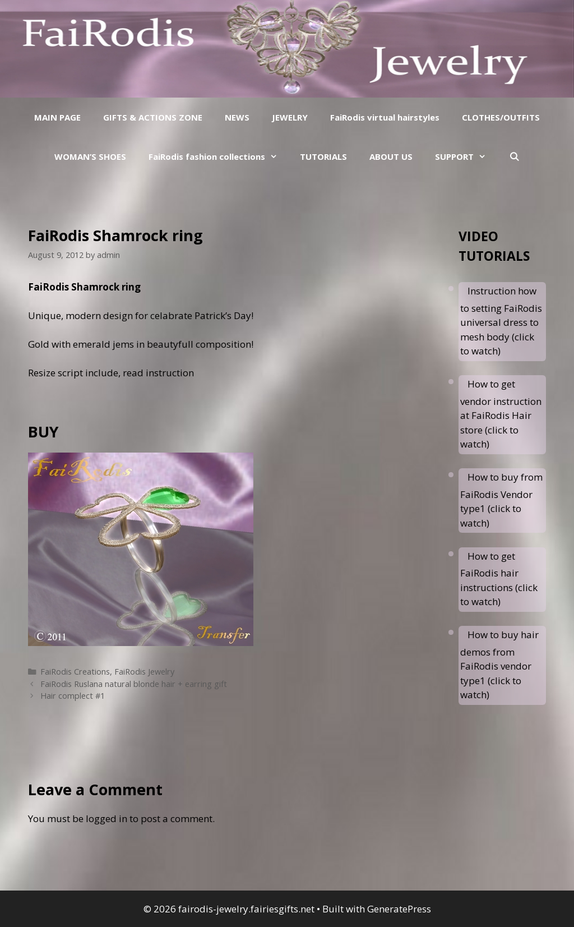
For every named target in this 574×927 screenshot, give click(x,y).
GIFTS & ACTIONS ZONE (152, 117)
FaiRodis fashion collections (219, 156)
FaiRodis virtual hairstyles (384, 117)
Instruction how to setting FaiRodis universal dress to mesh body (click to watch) (501, 320)
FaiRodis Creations (75, 671)
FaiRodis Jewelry (144, 671)
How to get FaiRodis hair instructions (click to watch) (499, 579)
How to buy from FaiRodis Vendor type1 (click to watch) (501, 500)
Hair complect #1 (72, 695)
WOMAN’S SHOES (90, 156)
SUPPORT (466, 156)
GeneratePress (399, 908)
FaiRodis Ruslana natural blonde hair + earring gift (133, 684)
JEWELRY (290, 117)
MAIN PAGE (57, 117)
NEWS (237, 117)
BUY (43, 431)
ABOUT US (391, 156)
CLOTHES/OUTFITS (501, 117)
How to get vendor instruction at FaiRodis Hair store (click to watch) (500, 413)
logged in (106, 818)
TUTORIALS (323, 156)
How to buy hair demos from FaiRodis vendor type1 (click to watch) (499, 664)
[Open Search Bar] (513, 156)
